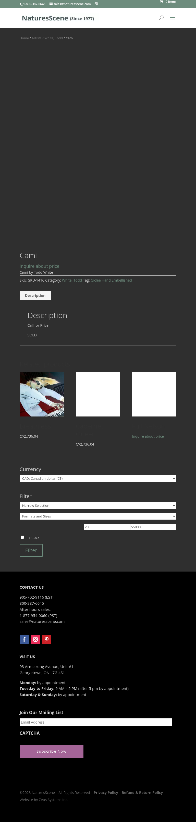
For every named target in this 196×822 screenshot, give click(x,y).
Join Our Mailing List (41, 712)
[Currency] (98, 478)
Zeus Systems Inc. (53, 799)
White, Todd (53, 38)
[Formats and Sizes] (98, 516)
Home (24, 38)
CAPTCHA (30, 733)
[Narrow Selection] (98, 505)
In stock (33, 537)
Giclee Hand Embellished (111, 280)
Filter (31, 550)
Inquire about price (39, 266)
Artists (37, 38)
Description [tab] (35, 295)
